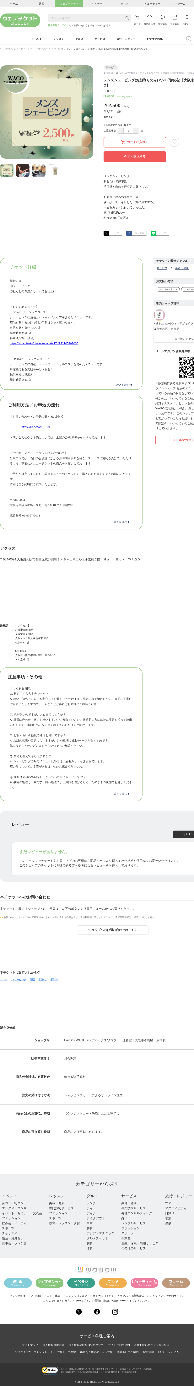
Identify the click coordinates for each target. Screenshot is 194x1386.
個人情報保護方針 (53, 1344)
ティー (91, 1208)
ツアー (169, 1203)
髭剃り (54, 979)
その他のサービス (133, 1248)
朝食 (90, 1243)
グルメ (92, 1196)
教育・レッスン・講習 (64, 1223)
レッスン (56, 1196)
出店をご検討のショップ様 (96, 1352)
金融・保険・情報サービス (139, 1243)
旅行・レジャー (178, 1196)
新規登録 (52, 25)
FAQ (161, 1352)
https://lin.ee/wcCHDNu (36, 427)
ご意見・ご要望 (66, 1352)
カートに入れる (142, 142)
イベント (9, 1196)
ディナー (93, 1213)
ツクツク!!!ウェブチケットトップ (17, 48)
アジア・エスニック (100, 1233)
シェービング (18, 979)
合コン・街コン (13, 1203)
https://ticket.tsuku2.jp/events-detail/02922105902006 (44, 343)
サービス (42, 48)
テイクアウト (96, 1218)
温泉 (168, 1223)
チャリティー (11, 1233)
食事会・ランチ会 (14, 1243)
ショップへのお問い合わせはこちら (117, 930)
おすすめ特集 (155, 38)
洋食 (90, 1248)
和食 (90, 1228)
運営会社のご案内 (128, 1352)
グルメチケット (97, 1238)
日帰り (169, 1213)
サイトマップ (30, 1344)
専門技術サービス (61, 1208)
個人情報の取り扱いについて (86, 1344)
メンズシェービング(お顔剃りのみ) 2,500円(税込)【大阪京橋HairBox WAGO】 (107, 48)
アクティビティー (177, 1208)
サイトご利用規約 (119, 1344)
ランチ (91, 1203)
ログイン (63, 25)
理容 (32, 979)
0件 (110, 91)
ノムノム (173, 1352)
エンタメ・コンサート (17, 1208)
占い (124, 1218)
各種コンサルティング (136, 1213)
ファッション (11, 1218)
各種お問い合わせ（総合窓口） (153, 1344)
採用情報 (148, 1352)
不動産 (126, 1238)
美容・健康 (57, 48)
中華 (90, 1223)
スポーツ (8, 1228)
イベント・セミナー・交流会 (22, 1213)
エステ (4, 979)
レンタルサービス (133, 1223)
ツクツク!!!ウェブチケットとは (33, 1352)
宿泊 (168, 1218)
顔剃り (43, 979)
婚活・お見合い (13, 1238)
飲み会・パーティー (16, 1223)
